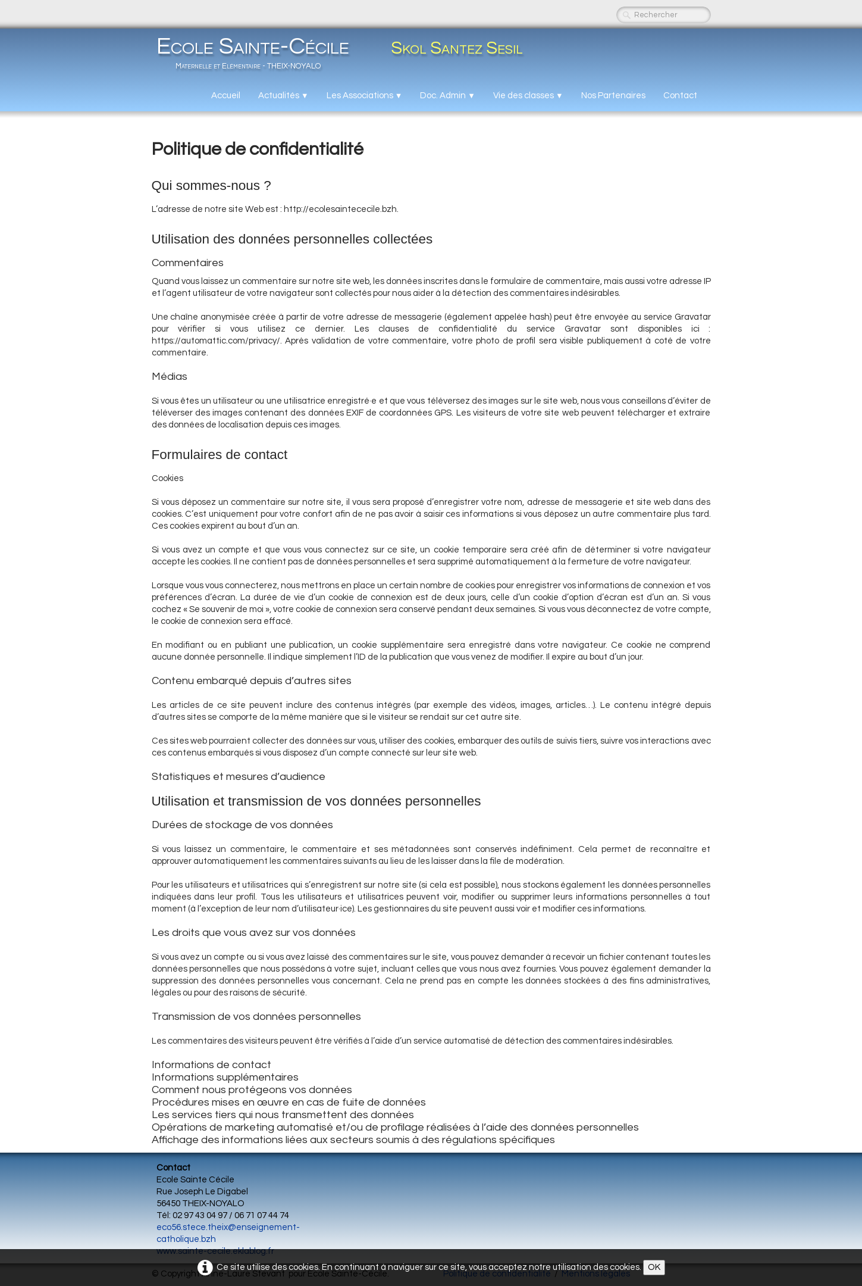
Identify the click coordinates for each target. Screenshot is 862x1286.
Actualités (283, 95)
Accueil (225, 95)
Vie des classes (528, 95)
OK (654, 1267)
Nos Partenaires (613, 95)
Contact (680, 95)
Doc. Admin (447, 95)
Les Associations (365, 95)
